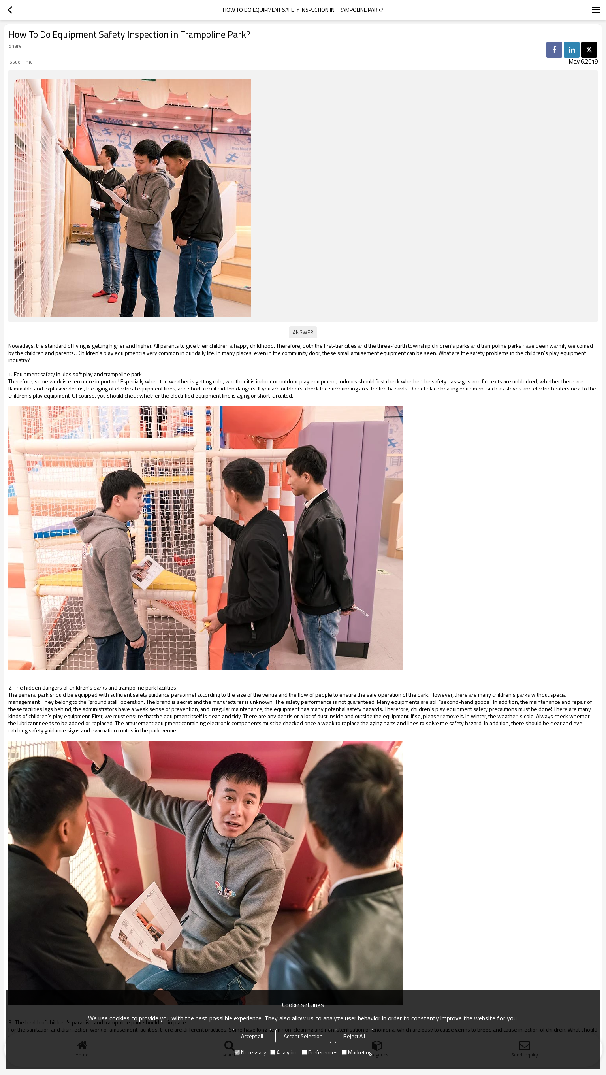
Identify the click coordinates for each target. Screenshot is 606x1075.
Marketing (357, 1052)
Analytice (284, 1052)
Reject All (354, 1036)
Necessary (250, 1052)
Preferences (320, 1052)
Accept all (252, 1036)
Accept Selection (303, 1036)
